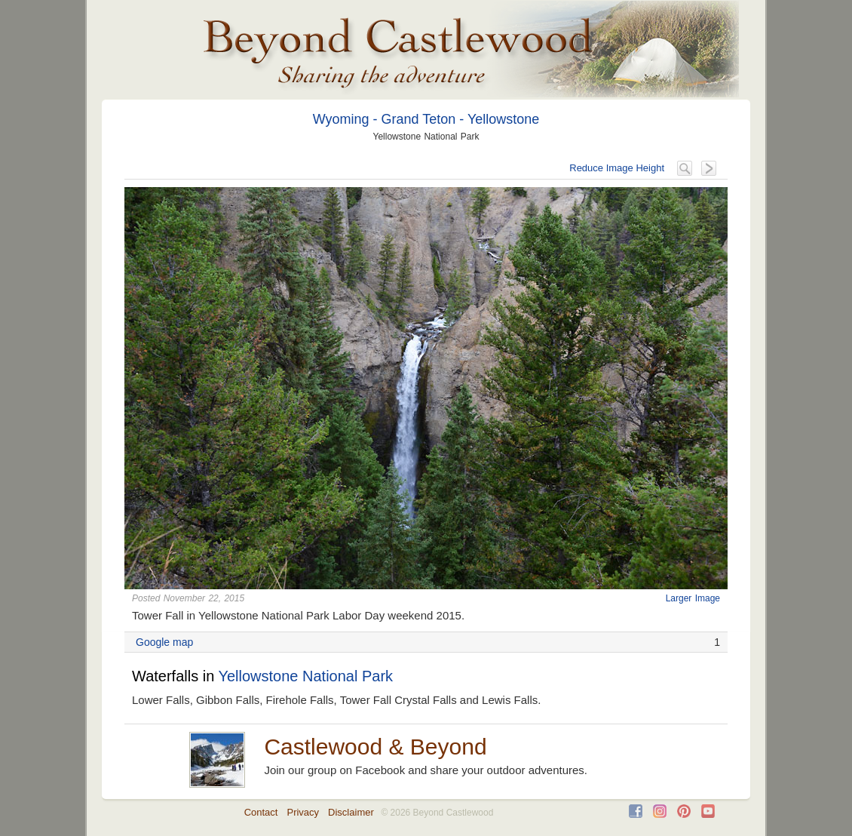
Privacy (303, 812)
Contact (261, 812)
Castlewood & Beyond (375, 746)
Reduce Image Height (616, 168)
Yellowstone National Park (305, 676)
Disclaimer (351, 812)
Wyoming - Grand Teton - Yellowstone (426, 119)
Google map (164, 642)
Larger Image (693, 598)
